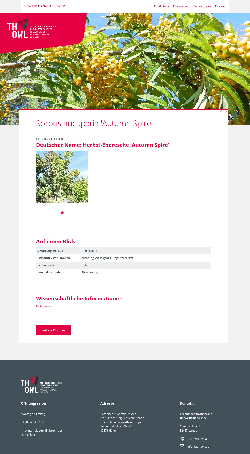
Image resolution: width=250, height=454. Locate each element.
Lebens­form (46, 265)
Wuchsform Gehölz (51, 272)
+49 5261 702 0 (197, 439)
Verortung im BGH (50, 251)
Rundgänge (161, 6)
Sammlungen (202, 6)
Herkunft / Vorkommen (54, 258)
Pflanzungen (181, 6)
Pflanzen (220, 6)
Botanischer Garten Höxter (44, 6)
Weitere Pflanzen (53, 330)
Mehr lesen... (44, 306)
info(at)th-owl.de (198, 447)
